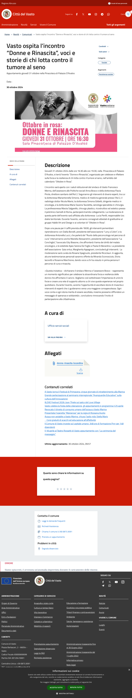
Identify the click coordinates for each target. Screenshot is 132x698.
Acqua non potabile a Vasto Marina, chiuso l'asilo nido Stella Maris (76, 416)
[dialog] (66, 682)
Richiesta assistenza (43, 657)
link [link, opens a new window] (90, 682)
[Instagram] (92, 14)
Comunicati (27, 34)
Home (7, 34)
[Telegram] (98, 14)
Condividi (104, 46)
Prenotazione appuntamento (46, 644)
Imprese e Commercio (43, 616)
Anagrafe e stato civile (43, 603)
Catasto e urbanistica (43, 621)
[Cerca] (127, 14)
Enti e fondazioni (9, 616)
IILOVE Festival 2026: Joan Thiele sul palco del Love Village (72, 402)
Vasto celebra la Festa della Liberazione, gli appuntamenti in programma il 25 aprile (84, 406)
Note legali (71, 664)
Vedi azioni (104, 51)
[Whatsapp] (104, 14)
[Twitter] (79, 14)
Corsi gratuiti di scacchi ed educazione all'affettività (70, 420)
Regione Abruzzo (9, 3)
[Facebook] (73, 14)
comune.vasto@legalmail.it (18, 667)
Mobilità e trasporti (42, 626)
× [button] (129, 670)
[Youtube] (85, 14)
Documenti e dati (9, 630)
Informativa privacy (75, 660)
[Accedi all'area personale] (117, 3)
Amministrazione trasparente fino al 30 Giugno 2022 (81, 646)
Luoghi (102, 624)
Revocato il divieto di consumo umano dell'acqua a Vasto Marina (76, 409)
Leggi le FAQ (39, 653)
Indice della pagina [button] (17, 161)
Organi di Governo (9, 603)
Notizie (102, 603)
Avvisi (101, 612)
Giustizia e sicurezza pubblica (79, 607)
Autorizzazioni (73, 625)
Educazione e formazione (77, 603)
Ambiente (71, 616)
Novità (16, 34)
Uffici (4, 612)
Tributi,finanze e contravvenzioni (81, 612)
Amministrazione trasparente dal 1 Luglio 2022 (81, 654)
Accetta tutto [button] (56, 687)
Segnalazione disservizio (44, 648)
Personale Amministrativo (13, 626)
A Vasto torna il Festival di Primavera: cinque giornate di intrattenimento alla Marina (85, 391)
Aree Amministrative (11, 607)
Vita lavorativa (40, 612)
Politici (4, 621)
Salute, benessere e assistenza (80, 621)
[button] (66, 693)
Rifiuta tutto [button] (76, 687)
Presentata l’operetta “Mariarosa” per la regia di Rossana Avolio (75, 413)
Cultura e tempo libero (43, 607)
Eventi (102, 629)
